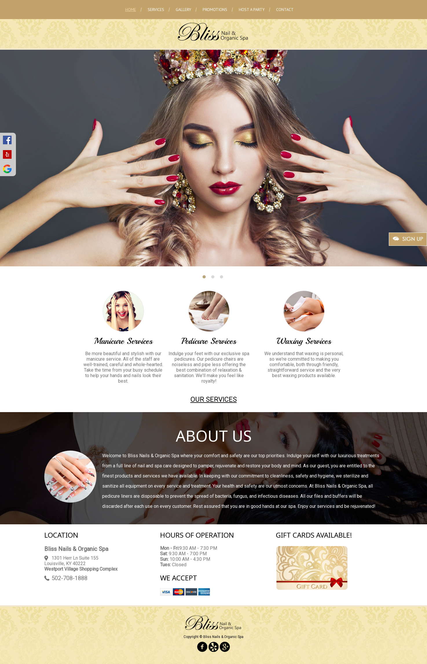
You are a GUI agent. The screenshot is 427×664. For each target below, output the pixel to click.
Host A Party (252, 9)
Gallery (183, 9)
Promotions (215, 9)
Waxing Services (303, 341)
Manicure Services (123, 341)
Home (130, 9)
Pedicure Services (209, 341)
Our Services (213, 399)
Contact (285, 9)
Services (156, 9)
